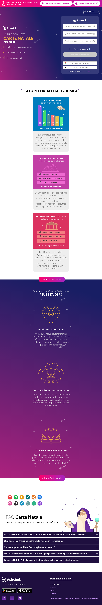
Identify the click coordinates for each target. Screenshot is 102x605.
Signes (52, 590)
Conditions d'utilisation (72, 598)
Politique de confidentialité (91, 598)
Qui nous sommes (56, 598)
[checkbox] (70, 49)
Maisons (53, 593)
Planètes (53, 587)
